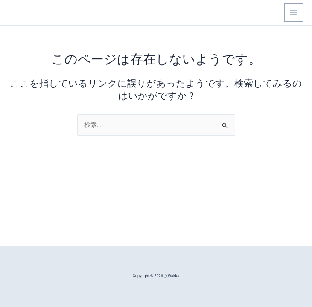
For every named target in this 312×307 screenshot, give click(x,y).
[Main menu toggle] (293, 13)
